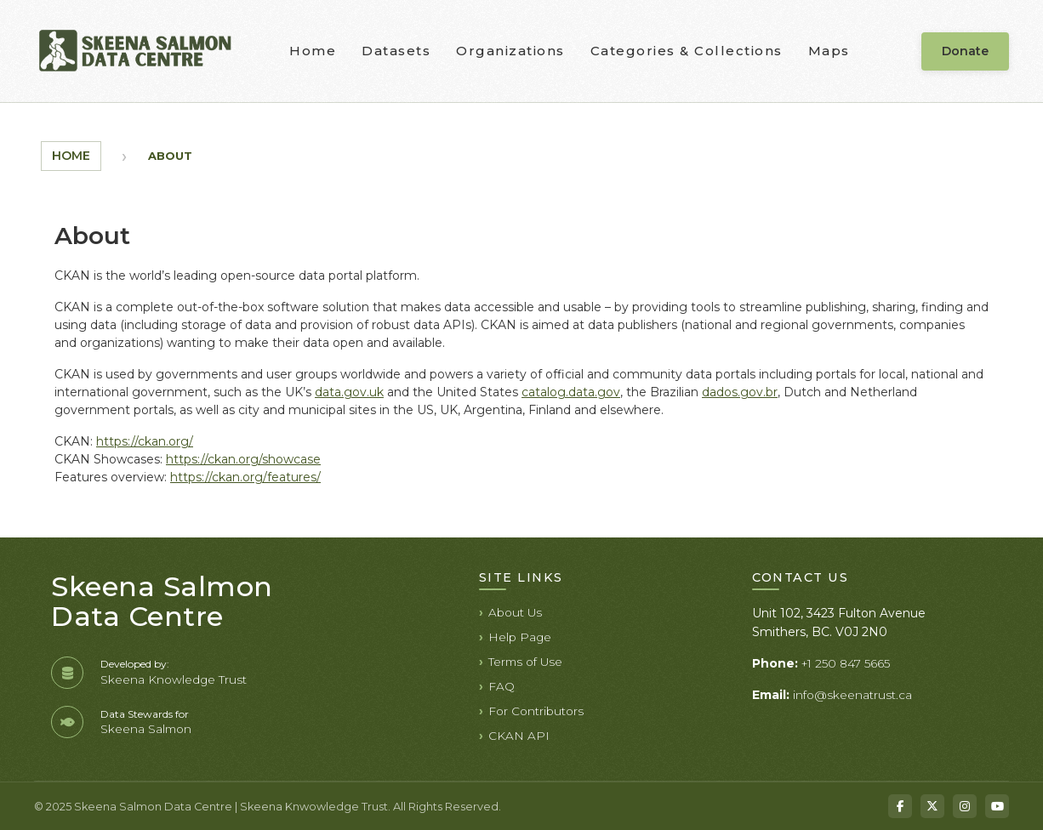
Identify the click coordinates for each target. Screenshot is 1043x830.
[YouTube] (997, 806)
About (170, 155)
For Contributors (536, 711)
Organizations (510, 51)
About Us (515, 612)
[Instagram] (965, 806)
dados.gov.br (740, 392)
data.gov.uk (349, 392)
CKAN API (519, 735)
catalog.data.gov (571, 392)
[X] (932, 806)
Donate (965, 51)
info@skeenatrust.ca (852, 695)
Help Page (519, 637)
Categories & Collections (686, 51)
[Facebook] (900, 806)
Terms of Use (525, 661)
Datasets (396, 51)
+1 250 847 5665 (845, 663)
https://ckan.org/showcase (243, 459)
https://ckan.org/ (144, 441)
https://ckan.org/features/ (245, 477)
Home (312, 51)
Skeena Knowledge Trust (173, 679)
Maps (829, 51)
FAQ (501, 686)
